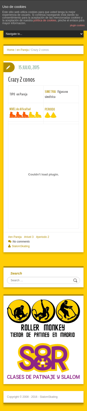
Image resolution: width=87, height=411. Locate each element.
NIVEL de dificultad (20, 109)
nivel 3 (30, 237)
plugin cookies (77, 25)
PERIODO (50, 109)
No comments (21, 241)
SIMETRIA (50, 91)
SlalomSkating (21, 246)
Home (10, 50)
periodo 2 (43, 237)
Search (16, 273)
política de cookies (44, 20)
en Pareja (23, 50)
